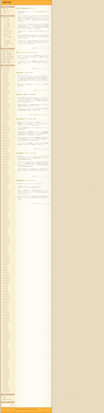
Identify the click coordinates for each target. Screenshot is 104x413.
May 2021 (4, 102)
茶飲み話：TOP (5, 8)
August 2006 (5, 321)
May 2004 (4, 364)
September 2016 (6, 157)
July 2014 (4, 184)
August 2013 (5, 197)
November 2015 (5, 167)
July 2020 (4, 110)
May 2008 (4, 288)
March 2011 (5, 234)
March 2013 (5, 205)
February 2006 (5, 331)
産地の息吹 (5, 17)
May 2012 (4, 215)
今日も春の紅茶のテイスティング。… (27, 8)
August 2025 (5, 73)
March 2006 (5, 329)
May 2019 (4, 122)
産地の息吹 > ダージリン (36, 68)
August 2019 (5, 119)
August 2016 (5, 159)
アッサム (5, 20)
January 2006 (5, 332)
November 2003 (5, 374)
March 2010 (5, 253)
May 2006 (4, 326)
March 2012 (5, 218)
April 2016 (4, 164)
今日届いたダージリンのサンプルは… (27, 119)
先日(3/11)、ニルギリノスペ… (25, 72)
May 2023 (4, 87)
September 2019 (6, 118)
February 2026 (5, 67)
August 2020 (5, 108)
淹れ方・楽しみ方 (7, 31)
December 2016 (5, 154)
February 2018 (5, 138)
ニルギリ (5, 22)
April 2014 (4, 189)
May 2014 (4, 188)
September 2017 (6, 145)
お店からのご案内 (6, 33)
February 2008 (5, 293)
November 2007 (5, 297)
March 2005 (5, 348)
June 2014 (4, 186)
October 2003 (5, 375)
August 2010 (5, 245)
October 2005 (5, 337)
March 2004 (5, 367)
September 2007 (6, 301)
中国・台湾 (6, 25)
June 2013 (4, 200)
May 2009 (4, 269)
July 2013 (4, 199)
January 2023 (5, 89)
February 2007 (5, 312)
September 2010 (6, 243)
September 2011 (6, 226)
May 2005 (4, 345)
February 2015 (5, 175)
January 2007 (5, 313)
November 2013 (5, 192)
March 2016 (5, 165)
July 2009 (4, 266)
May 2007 (4, 307)
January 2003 (5, 390)
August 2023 (5, 86)
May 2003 (4, 383)
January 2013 (5, 207)
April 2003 (4, 385)
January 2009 (5, 275)
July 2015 (4, 172)
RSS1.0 (4, 396)
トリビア (4, 45)
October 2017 (5, 143)
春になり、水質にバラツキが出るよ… (27, 94)
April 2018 (4, 137)
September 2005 (6, 339)
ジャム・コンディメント (8, 38)
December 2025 (5, 68)
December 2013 (5, 191)
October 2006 (5, 318)
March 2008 (5, 291)
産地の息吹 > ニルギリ (37, 148)
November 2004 (5, 355)
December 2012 (5, 208)
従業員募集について (7, 44)
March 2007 (5, 310)
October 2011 (5, 224)
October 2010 (5, 242)
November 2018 (5, 129)
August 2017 (5, 146)
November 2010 (5, 240)
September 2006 (6, 320)
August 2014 (5, 183)
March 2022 (5, 97)
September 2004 (6, 358)
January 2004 (5, 371)
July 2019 (4, 121)
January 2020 (5, 116)
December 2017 (5, 140)
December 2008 (5, 277)
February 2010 (5, 254)
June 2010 (4, 248)
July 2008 (4, 285)
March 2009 (5, 272)
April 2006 (4, 328)
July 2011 (4, 229)
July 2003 (4, 380)
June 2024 (4, 79)
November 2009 (5, 259)
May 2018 (4, 135)
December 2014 (5, 178)
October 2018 (5, 130)
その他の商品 (6, 40)
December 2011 (5, 221)
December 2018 (5, 127)
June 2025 (4, 75)
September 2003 (6, 377)
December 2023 (5, 83)
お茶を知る (5, 28)
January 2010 (5, 256)
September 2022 (6, 92)
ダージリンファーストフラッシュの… (27, 52)
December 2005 (5, 334)
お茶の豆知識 (6, 30)
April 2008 (4, 289)
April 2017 (4, 151)
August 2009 (5, 264)
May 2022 (4, 94)
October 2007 (5, 299)
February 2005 (5, 350)
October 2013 (5, 194)
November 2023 (5, 84)
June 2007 (4, 305)
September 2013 (6, 196)
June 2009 (4, 267)
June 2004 (4, 363)
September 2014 (6, 181)
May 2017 (4, 149)
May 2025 (4, 76)
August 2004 (5, 359)
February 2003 (5, 388)
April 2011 (4, 232)
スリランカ (6, 23)
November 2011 (5, 223)
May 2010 (4, 250)
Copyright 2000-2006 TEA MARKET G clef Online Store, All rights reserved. (26, 409)
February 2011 (5, 235)
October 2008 (5, 280)
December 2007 (5, 296)
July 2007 (4, 304)
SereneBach (9, 399)
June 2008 (4, 286)
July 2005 (4, 342)
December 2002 (5, 391)
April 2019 (4, 124)
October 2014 (5, 180)
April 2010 (4, 251)
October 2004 (5, 356)
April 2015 (4, 173)
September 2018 (6, 132)
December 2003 (5, 372)
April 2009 (4, 270)
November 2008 (5, 278)
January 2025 (5, 78)
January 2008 (5, 294)
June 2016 (4, 162)
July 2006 (4, 323)
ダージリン (6, 19)
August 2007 (5, 302)
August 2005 (5, 340)
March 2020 (5, 113)
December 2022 (5, 91)
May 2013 (4, 202)
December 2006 (5, 315)
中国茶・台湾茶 (7, 36)
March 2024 (5, 81)
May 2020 (4, 111)
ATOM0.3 (4, 397)
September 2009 (6, 262)
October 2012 (5, 210)
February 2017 (5, 153)
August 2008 (5, 283)
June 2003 (4, 382)
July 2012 (4, 213)
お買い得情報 (6, 42)
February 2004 (5, 369)
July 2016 (4, 161)
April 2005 (4, 347)
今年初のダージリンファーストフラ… (27, 153)
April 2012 (4, 216)
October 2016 (5, 156)
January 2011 (5, 237)
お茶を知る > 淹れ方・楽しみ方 (34, 114)
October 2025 (5, 70)
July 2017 (4, 148)
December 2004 (5, 353)
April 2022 (4, 95)
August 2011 (5, 227)
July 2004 (4, 361)
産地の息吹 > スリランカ (37, 203)
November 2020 (5, 105)
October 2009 (5, 261)
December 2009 (5, 258)
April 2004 (4, 366)
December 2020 (5, 103)
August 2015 (5, 170)
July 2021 (4, 100)
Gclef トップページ (6, 13)
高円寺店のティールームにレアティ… (27, 180)
